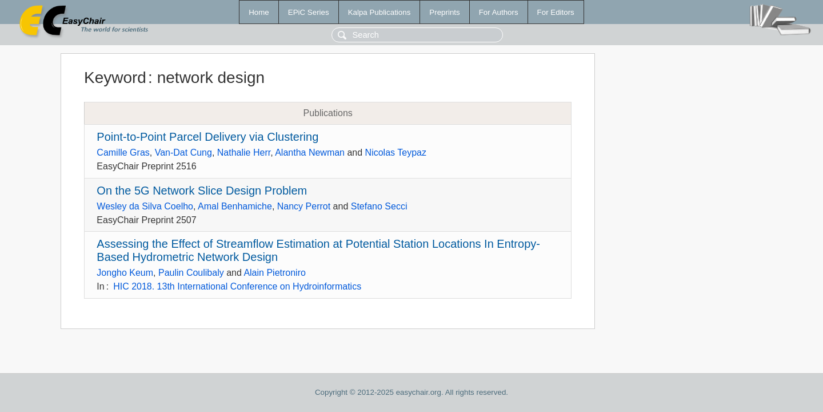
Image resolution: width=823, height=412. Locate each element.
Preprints (444, 12)
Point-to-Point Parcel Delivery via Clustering (207, 136)
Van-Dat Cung (183, 152)
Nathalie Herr (243, 152)
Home (259, 12)
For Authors (498, 12)
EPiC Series (308, 12)
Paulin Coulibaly (191, 273)
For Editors (555, 12)
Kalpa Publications (379, 12)
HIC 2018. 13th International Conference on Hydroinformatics (237, 286)
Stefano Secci (379, 206)
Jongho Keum (125, 273)
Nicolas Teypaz (395, 152)
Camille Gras (123, 152)
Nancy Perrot (303, 206)
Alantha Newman (310, 152)
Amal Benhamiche (235, 206)
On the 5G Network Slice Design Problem (202, 190)
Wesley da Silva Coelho (145, 206)
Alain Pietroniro (274, 273)
